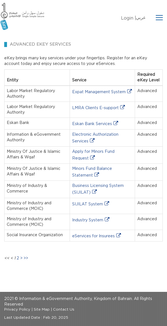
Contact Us (63, 309)
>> (26, 258)
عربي (141, 17)
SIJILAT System (87, 204)
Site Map (42, 309)
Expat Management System (99, 92)
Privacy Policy (17, 309)
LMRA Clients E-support (95, 108)
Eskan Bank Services (92, 124)
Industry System (87, 220)
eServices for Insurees (93, 236)
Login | (128, 18)
